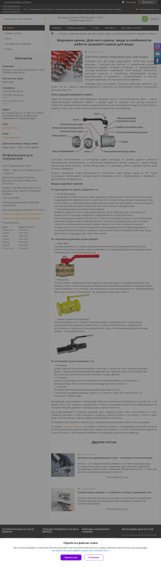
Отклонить (94, 557)
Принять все (71, 557)
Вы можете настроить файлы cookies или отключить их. (79, 550)
